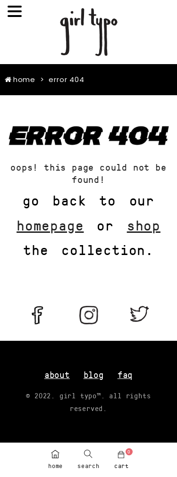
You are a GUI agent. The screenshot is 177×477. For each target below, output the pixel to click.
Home (20, 79)
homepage (50, 224)
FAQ (125, 374)
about (57, 374)
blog (94, 374)
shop (143, 224)
